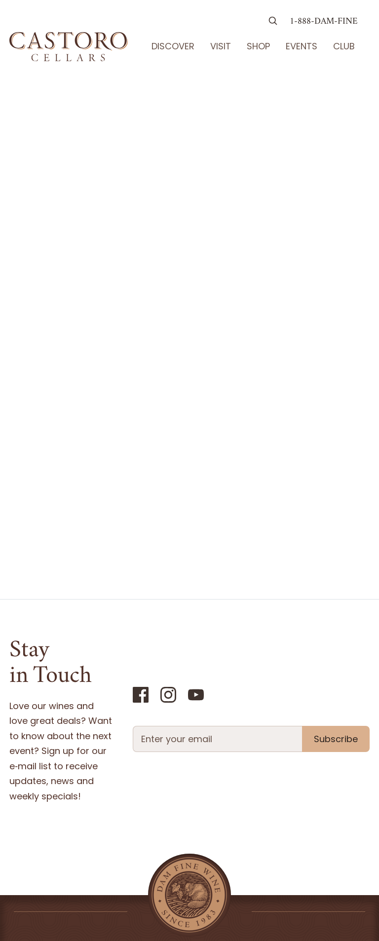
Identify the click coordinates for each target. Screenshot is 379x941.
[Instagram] (168, 695)
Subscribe (336, 739)
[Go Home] (68, 46)
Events (301, 46)
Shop (258, 46)
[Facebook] (141, 695)
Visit (220, 46)
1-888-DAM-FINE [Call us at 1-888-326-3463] (324, 22)
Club (344, 46)
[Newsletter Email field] (217, 739)
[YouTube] (196, 695)
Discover (173, 46)
